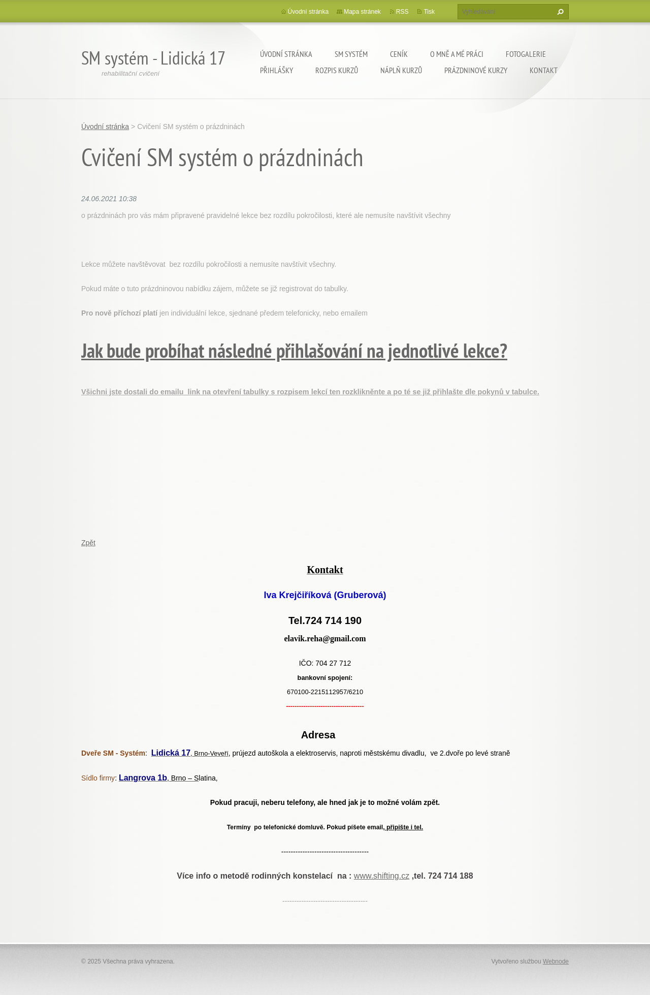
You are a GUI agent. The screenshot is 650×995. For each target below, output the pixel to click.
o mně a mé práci (456, 54)
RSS (402, 11)
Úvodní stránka (286, 54)
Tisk (429, 11)
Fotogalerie (526, 54)
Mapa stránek (362, 11)
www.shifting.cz (381, 876)
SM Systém (351, 54)
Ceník (399, 54)
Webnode (556, 961)
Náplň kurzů (401, 70)
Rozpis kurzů (336, 70)
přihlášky (276, 70)
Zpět (88, 543)
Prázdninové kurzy (475, 70)
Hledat (559, 11)
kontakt (544, 70)
